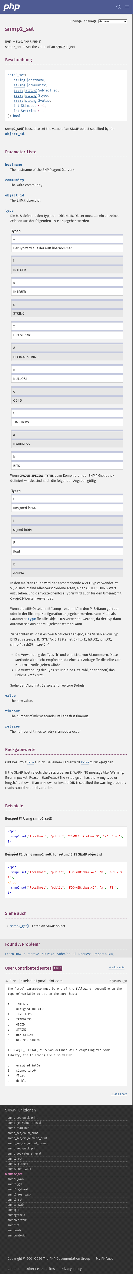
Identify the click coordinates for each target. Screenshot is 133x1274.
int (16, 106)
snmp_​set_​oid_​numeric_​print (27, 1138)
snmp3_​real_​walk (19, 1194)
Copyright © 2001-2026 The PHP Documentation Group (49, 1259)
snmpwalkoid (17, 1235)
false (85, 762)
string (19, 80)
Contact (14, 1269)
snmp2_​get (15, 1159)
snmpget (13, 1210)
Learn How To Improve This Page (29, 954)
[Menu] (127, 7)
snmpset (13, 1225)
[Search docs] (118, 7)
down (14, 981)
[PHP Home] (11, 7)
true (30, 762)
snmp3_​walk (16, 1205)
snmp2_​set (15, 1174)
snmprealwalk (17, 1220)
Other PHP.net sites (40, 1269)
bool (17, 116)
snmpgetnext (16, 1215)
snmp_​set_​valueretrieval (24, 1153)
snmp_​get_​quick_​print (22, 1118)
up (8, 981)
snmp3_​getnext (18, 1189)
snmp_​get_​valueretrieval (24, 1123)
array (18, 90)
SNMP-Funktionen (20, 1110)
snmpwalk (14, 1230)
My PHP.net (104, 1259)
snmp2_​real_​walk (19, 1169)
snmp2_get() (19, 926)
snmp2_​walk (16, 1179)
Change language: (83, 21)
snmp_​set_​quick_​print (22, 1148)
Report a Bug (103, 954)
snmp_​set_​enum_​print (23, 1133)
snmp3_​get (15, 1184)
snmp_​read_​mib (18, 1128)
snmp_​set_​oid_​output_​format (28, 1143)
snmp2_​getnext (18, 1164)
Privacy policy (71, 1269)
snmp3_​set (15, 1199)
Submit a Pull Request (74, 954)
